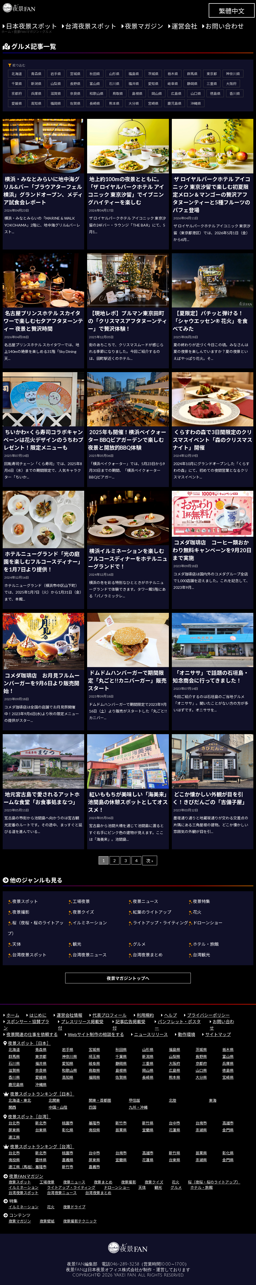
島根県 (137, 93)
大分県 (134, 103)
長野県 (75, 83)
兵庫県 (36, 93)
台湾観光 (201, 954)
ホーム (12, 1015)
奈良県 (75, 93)
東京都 (212, 74)
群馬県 (192, 74)
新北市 (40, 1123)
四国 (92, 1107)
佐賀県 (75, 103)
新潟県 (36, 83)
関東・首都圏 (100, 1100)
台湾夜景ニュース (90, 954)
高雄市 (228, 1123)
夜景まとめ (103, 1182)
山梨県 (56, 83)
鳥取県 (118, 93)
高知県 (36, 103)
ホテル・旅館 (206, 944)
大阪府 (231, 83)
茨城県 (153, 74)
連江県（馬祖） (22, 1167)
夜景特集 (201, 901)
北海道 (16, 74)
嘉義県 (67, 1160)
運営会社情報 (69, 1015)
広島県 (176, 93)
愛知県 (153, 83)
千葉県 (16, 83)
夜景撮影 (20, 911)
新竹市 (121, 1123)
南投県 (94, 1130)
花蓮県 (174, 1130)
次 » (149, 860)
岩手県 (56, 74)
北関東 (54, 1100)
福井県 (134, 83)
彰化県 (67, 1130)
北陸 (172, 1100)
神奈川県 (233, 74)
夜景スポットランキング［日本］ (42, 1093)
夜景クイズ (83, 911)
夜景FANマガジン (26, 1176)
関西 (12, 1107)
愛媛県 (16, 103)
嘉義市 (94, 1167)
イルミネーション (90, 922)
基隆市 (94, 1123)
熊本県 (114, 103)
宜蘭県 (147, 1130)
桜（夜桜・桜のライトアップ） (214, 1182)
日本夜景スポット (31, 26)
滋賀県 (56, 93)
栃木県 (173, 74)
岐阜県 (173, 83)
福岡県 (56, 103)
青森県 (36, 74)
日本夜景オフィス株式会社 (113, 1269)
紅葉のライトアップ (152, 911)
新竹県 (147, 1123)
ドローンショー (208, 922)
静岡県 (192, 83)
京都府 (16, 93)
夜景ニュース (145, 901)
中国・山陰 (58, 1107)
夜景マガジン (144, 26)
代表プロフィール (109, 1015)
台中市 (174, 1123)
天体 (16, 944)
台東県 (40, 1130)
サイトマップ (218, 1034)
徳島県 (215, 93)
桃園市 (67, 1123)
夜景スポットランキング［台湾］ (42, 1146)
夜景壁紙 (47, 1221)
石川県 (114, 83)
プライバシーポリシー (208, 1015)
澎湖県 (201, 1130)
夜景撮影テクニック (80, 1221)
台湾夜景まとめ (148, 954)
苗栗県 (121, 1130)
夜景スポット (25, 901)
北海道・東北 (20, 1100)
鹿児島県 (174, 103)
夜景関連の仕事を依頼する (32, 1034)
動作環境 (186, 1034)
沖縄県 (196, 103)
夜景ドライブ (74, 1207)
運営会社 (184, 26)
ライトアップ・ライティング (160, 922)
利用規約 (145, 1015)
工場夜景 (81, 901)
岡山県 (157, 93)
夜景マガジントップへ (128, 978)
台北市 (14, 1123)
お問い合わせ (224, 26)
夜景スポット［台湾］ (29, 1116)
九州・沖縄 (138, 1107)
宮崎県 (153, 103)
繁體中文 (232, 11)
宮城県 (75, 74)
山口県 (196, 93)
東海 (212, 1100)
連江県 (14, 1137)
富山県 (95, 83)
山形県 (114, 74)
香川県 (235, 93)
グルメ (139, 944)
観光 (77, 944)
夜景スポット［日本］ (29, 1043)
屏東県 (14, 1130)
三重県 (212, 83)
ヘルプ (170, 1015)
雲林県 (40, 1160)
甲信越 (134, 1100)
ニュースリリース (151, 1034)
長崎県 (95, 103)
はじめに (37, 1015)
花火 (197, 911)
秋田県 (95, 74)
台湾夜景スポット (91, 26)
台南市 (201, 1123)
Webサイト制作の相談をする (96, 1034)
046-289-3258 (124, 1264)
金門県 (228, 1130)
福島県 (134, 74)
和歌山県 (96, 93)
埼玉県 (94, 1056)
